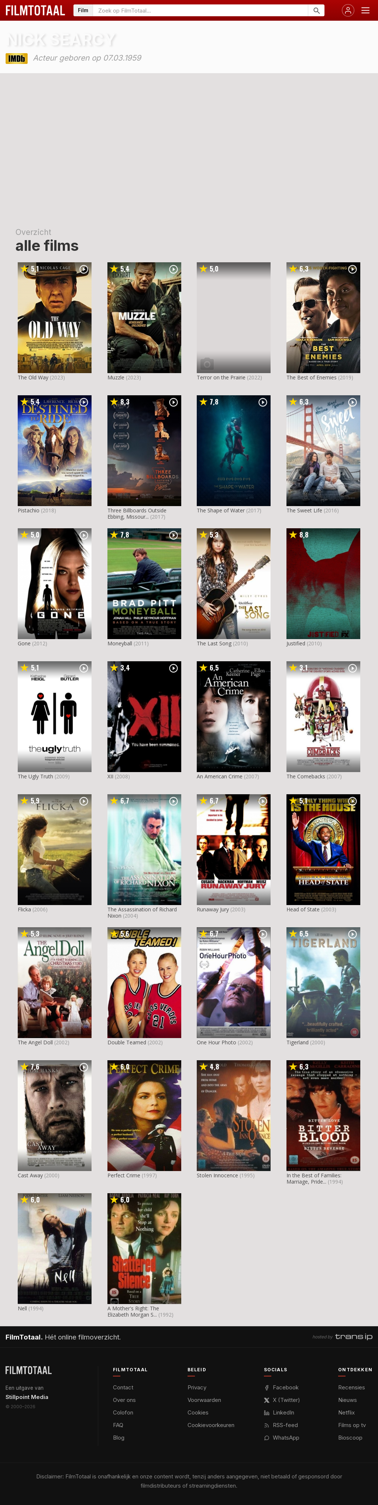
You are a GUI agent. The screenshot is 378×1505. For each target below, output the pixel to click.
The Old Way (33, 377)
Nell (22, 1308)
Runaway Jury (213, 909)
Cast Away (30, 1175)
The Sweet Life (304, 510)
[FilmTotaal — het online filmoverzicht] (29, 1370)
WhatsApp (281, 1437)
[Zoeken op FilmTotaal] (200, 10)
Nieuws (347, 1399)
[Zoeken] (316, 10)
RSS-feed (281, 1425)
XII (110, 776)
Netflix (346, 1412)
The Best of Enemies (311, 377)
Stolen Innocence (217, 1175)
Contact (123, 1387)
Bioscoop (350, 1437)
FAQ (118, 1425)
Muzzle (115, 377)
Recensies (351, 1387)
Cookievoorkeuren (211, 1425)
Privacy (197, 1387)
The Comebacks (305, 776)
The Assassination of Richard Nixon (142, 912)
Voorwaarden (204, 1399)
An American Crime (220, 776)
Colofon (123, 1412)
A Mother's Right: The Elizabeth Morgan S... (133, 1311)
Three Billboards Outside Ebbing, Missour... (136, 513)
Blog (118, 1437)
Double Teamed (126, 1042)
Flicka (24, 909)
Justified (295, 643)
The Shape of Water (221, 510)
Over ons (124, 1399)
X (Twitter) (282, 1399)
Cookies (198, 1412)
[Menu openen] (365, 10)
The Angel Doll (35, 1042)
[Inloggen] (348, 10)
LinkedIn (279, 1412)
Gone (24, 643)
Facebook (281, 1387)
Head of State (303, 909)
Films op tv (352, 1425)
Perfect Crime (123, 1175)
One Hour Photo (216, 1042)
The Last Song (214, 643)
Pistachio (28, 510)
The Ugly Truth (35, 776)
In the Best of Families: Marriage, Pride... (313, 1178)
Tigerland (297, 1042)
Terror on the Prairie (221, 377)
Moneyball (119, 643)
